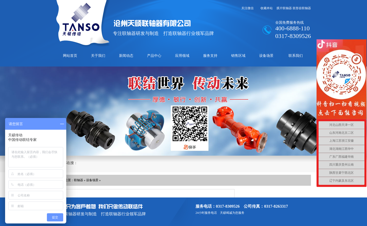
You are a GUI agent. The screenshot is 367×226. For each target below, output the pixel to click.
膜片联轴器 (284, 8)
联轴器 (78, 180)
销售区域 (238, 56)
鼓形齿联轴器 (302, 8)
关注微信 (247, 8)
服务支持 (210, 56)
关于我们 (98, 56)
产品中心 (154, 56)
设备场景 (266, 56)
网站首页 (70, 56)
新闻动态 (126, 56)
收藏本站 (266, 8)
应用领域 (182, 56)
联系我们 (296, 56)
